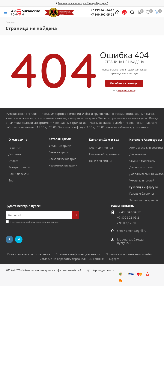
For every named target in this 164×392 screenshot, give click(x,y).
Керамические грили (63, 165)
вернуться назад (127, 90)
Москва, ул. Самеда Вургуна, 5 (130, 241)
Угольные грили (60, 146)
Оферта (114, 259)
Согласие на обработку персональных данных (72, 259)
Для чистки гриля (141, 167)
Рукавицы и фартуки (143, 187)
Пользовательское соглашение (28, 254)
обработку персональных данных (41, 221)
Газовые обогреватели (104, 154)
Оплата (13, 161)
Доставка (14, 154)
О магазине (17, 140)
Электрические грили (63, 159)
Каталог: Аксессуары (145, 140)
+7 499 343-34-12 (102, 10)
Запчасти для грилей (143, 200)
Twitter (18, 239)
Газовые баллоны (141, 193)
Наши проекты (18, 174)
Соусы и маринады (142, 161)
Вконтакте (9, 239)
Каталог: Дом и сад (104, 140)
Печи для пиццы (100, 161)
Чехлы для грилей (141, 180)
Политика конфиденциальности (77, 254)
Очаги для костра (101, 147)
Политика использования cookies (129, 254)
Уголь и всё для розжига (146, 147)
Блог (11, 180)
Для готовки (137, 154)
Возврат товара (19, 167)
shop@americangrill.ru (131, 230)
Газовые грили (59, 152)
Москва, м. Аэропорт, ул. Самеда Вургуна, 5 (83, 3)
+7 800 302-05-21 (102, 14)
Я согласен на (34, 221)
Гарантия (14, 147)
